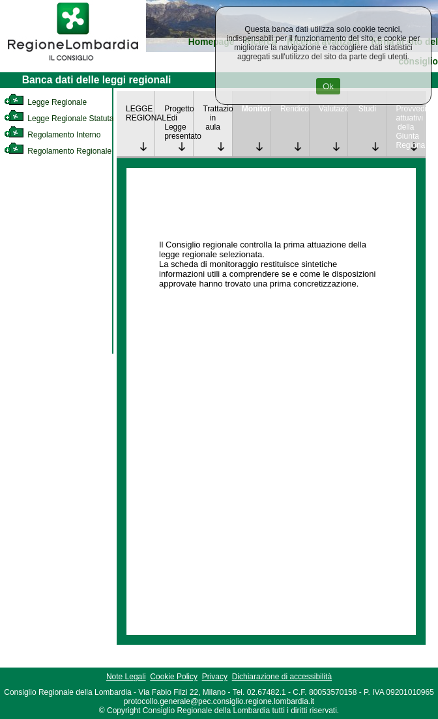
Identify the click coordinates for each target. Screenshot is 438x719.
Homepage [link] (211, 42)
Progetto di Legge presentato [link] (178, 122)
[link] (73, 62)
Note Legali (126, 676)
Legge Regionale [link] (45, 102)
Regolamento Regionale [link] (57, 151)
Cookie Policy (173, 676)
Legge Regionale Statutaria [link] (63, 118)
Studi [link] (367, 108)
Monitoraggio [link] (256, 108)
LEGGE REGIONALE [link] (140, 113)
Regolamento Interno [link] (52, 134)
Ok (328, 86)
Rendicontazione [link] (294, 108)
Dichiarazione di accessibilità (282, 676)
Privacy (214, 676)
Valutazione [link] (333, 108)
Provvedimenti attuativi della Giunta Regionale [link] (410, 127)
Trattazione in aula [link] (217, 118)
